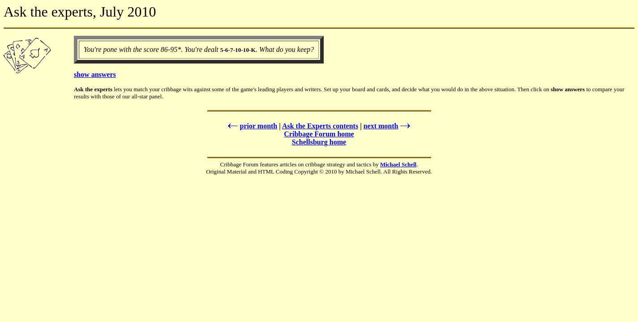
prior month (252, 126)
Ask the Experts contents (320, 126)
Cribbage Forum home (319, 134)
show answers (95, 74)
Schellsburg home (319, 142)
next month (388, 126)
